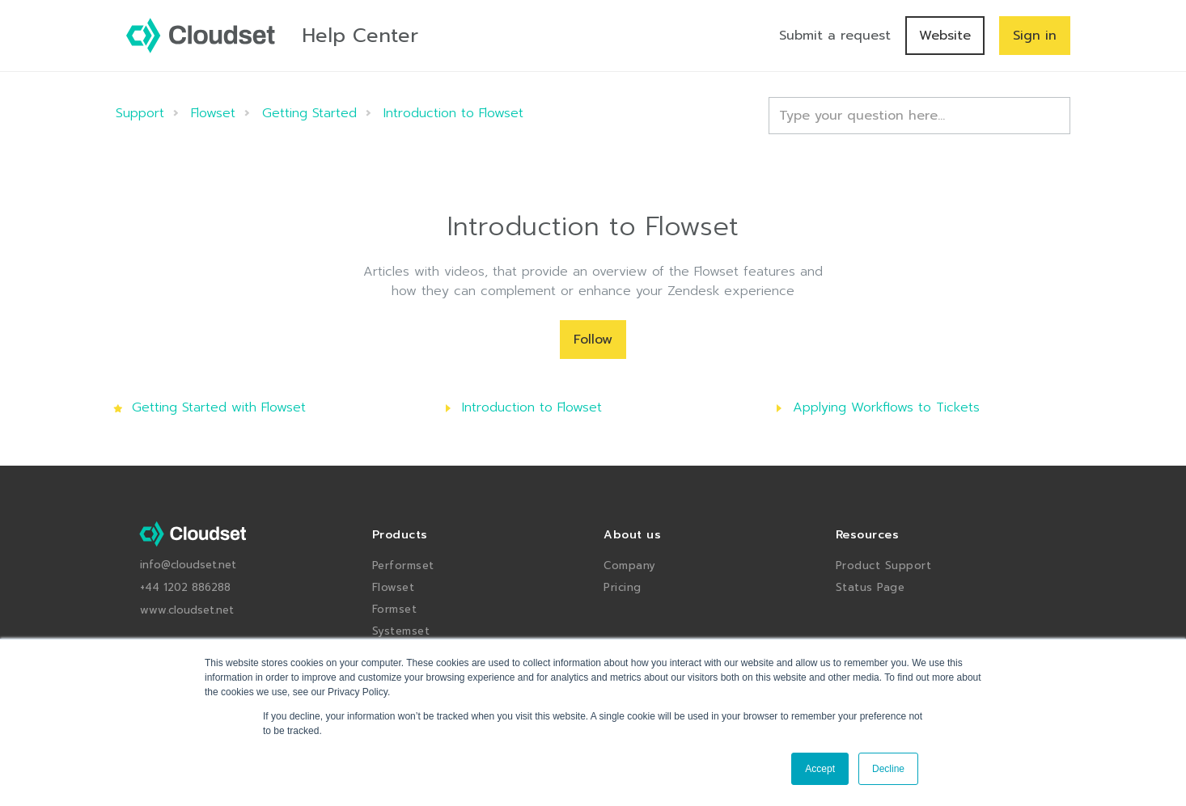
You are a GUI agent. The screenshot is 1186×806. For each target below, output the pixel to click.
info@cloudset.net (188, 564)
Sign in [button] (1035, 35)
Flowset (213, 113)
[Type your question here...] (919, 115)
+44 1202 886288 (185, 587)
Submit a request (835, 35)
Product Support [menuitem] (884, 565)
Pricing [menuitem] (623, 587)
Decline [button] (888, 768)
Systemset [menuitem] (401, 631)
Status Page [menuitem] (870, 587)
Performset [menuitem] (403, 565)
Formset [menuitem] (394, 609)
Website (945, 35)
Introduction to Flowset (453, 113)
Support (140, 113)
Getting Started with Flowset (219, 407)
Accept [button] (820, 768)
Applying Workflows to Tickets (886, 407)
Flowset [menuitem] (393, 587)
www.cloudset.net (187, 610)
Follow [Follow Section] (593, 339)
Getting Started (309, 113)
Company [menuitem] (630, 565)
